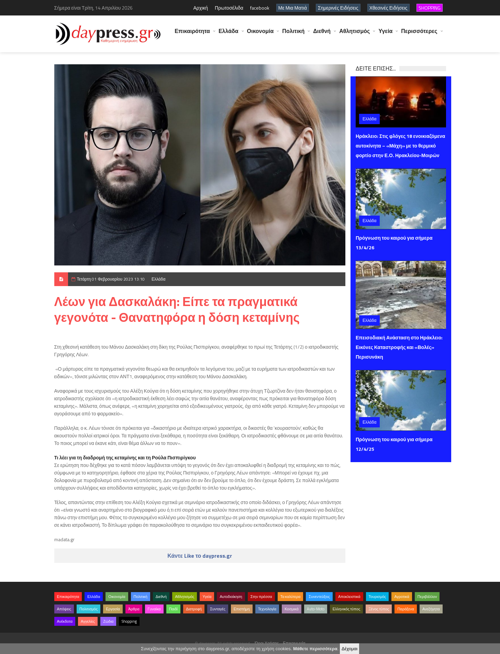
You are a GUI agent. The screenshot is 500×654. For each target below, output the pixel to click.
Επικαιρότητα (192, 34)
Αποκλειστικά (349, 596)
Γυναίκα (154, 609)
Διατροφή (194, 609)
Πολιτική (293, 34)
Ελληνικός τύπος (346, 609)
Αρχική (200, 7)
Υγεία (385, 34)
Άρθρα (133, 609)
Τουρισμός (377, 596)
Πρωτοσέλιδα (229, 7)
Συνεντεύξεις (319, 596)
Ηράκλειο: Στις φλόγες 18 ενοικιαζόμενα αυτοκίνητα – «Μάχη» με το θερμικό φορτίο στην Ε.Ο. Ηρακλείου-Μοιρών (400, 145)
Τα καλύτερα (290, 596)
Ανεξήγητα (431, 609)
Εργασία (113, 609)
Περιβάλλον (427, 596)
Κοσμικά (292, 609)
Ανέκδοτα (65, 621)
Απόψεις (64, 609)
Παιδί (173, 609)
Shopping (129, 621)
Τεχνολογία (267, 609)
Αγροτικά (401, 596)
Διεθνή (322, 34)
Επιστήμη (242, 609)
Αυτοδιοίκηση (231, 596)
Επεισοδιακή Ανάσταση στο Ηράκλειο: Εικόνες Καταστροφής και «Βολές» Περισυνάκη (399, 347)
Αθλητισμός (354, 34)
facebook (259, 7)
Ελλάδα (228, 34)
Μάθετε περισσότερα (315, 648)
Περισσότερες (419, 34)
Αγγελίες (88, 621)
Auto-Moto (315, 609)
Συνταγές (217, 609)
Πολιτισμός (88, 609)
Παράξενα (405, 609)
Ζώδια (108, 621)
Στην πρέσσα (261, 596)
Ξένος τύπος (378, 609)
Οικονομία (260, 34)
